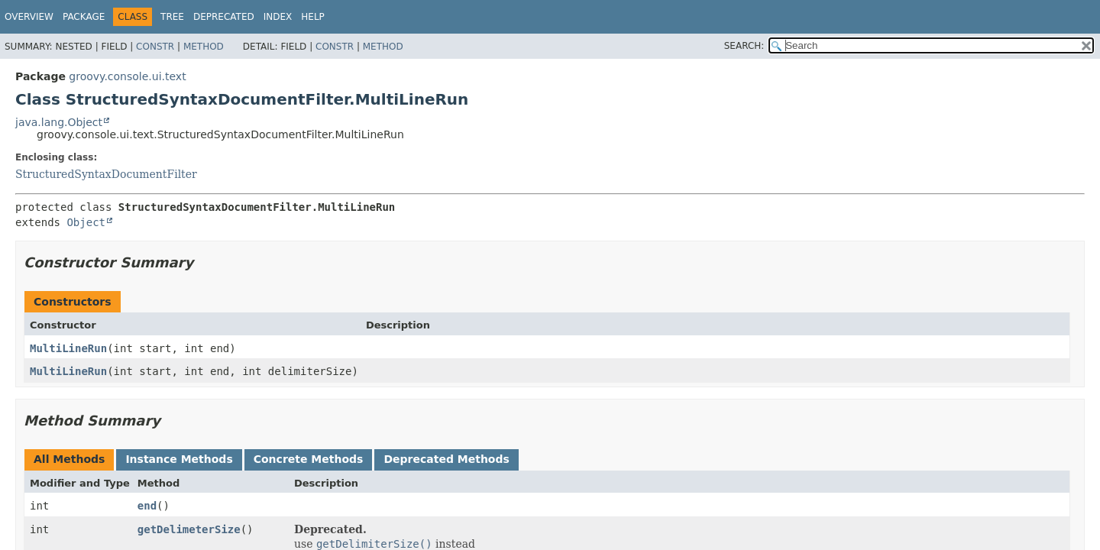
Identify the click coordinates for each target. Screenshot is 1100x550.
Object (85, 222)
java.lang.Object (58, 122)
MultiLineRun (68, 348)
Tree (172, 16)
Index (278, 16)
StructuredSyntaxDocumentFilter (106, 174)
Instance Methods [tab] (178, 459)
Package (84, 16)
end (147, 506)
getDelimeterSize (189, 529)
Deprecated (223, 16)
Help (313, 16)
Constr (155, 46)
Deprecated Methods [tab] (446, 459)
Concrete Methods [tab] (309, 459)
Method (203, 46)
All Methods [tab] (69, 459)
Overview (29, 16)
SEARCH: (744, 45)
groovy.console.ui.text (127, 76)
